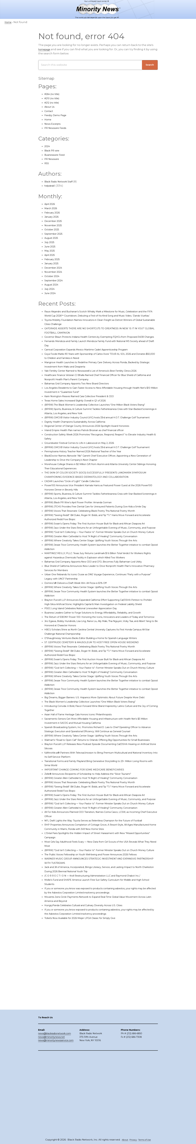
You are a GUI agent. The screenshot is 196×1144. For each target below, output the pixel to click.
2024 (47, 146)
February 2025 (53, 259)
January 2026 (53, 216)
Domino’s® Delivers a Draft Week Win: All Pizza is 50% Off (81, 642)
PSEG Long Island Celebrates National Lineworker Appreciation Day (89, 676)
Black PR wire (53, 150)
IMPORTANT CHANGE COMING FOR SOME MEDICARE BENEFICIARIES (89, 892)
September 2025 (55, 233)
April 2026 (51, 203)
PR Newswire (53, 158)
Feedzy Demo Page (57, 115)
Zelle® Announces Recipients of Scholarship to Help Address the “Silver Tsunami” (98, 896)
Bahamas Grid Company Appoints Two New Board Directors (84, 391)
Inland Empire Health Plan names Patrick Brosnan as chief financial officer (93, 447)
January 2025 (53, 263)
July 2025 (50, 242)
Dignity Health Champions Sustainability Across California (82, 438)
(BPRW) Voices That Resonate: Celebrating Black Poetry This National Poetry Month (99, 540)
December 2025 (55, 221)
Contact (49, 111)
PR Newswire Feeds (57, 127)
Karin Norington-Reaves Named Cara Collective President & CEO (86, 404)
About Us (50, 106)
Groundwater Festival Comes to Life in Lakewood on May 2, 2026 (86, 459)
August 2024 (52, 284)
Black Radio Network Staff (61, 181)
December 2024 (55, 267)
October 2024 (53, 276)
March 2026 (52, 208)
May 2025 (50, 250)
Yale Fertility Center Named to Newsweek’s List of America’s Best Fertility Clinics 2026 (100, 379)
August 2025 (52, 237)
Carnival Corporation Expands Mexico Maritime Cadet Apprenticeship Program (96, 357)
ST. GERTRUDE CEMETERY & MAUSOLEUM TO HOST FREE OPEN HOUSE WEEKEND (99, 722)
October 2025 (53, 229)
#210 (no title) (53, 98)
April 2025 (50, 254)
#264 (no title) (53, 94)
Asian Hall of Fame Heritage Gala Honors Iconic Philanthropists (86, 824)
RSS (46, 163)
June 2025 (51, 246)
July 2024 (50, 288)
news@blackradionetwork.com (54, 1114)
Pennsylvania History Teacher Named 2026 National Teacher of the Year (92, 472)
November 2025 (55, 225)
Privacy (132, 1139)
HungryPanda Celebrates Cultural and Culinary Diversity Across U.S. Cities (92, 1066)
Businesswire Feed (57, 154)
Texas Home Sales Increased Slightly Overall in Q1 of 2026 (82, 408)
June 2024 (51, 293)
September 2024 (55, 280)
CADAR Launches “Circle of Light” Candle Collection (78, 506)
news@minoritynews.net (51, 1117)
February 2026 (54, 212)
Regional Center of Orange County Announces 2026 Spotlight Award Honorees (96, 442)
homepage (45, 49)
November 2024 (55, 271)
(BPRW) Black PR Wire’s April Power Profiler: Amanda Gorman (85, 527)
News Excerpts (54, 123)
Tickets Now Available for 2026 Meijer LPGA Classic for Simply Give (87, 1079)
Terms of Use (146, 1139)
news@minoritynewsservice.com (56, 1121)
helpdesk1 (51, 185)
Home (48, 119)
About (123, 1139)
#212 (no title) (53, 102)
